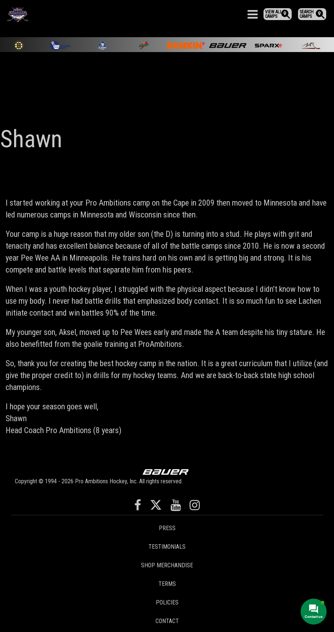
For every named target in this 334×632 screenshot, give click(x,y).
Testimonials (167, 546)
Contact (167, 621)
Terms (167, 583)
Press (167, 528)
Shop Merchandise (167, 565)
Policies (167, 602)
